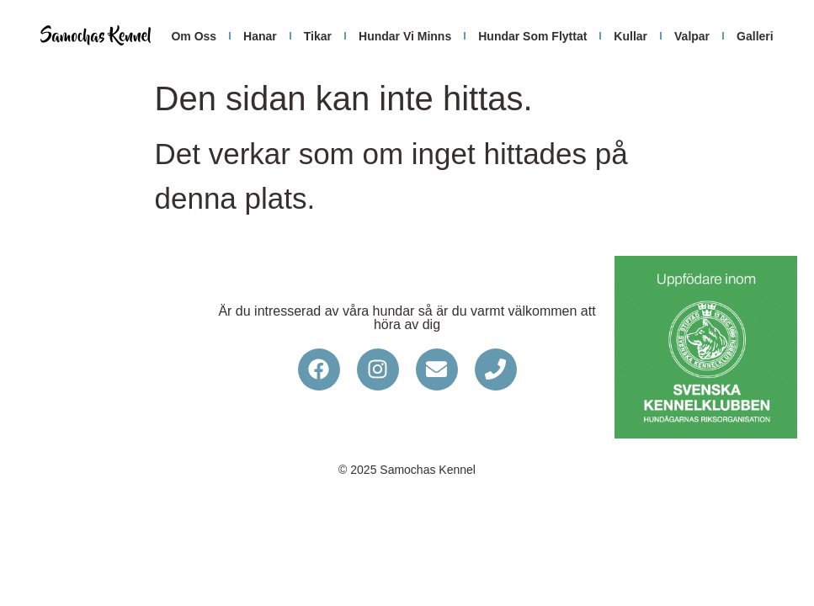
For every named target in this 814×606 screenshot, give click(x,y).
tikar (318, 36)
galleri (755, 36)
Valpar (692, 36)
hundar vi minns (405, 36)
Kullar (630, 36)
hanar (260, 36)
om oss (193, 36)
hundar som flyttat (532, 36)
